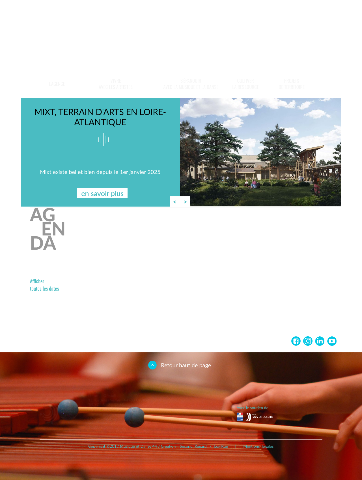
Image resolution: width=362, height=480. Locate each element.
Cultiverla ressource (245, 83)
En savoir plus (306, 49)
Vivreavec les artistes (116, 83)
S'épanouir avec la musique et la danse (190, 83)
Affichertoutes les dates (44, 284)
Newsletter (298, 15)
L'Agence (57, 83)
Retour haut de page (186, 365)
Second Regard (193, 446)
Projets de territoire (292, 83)
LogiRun (221, 446)
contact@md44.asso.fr (119, 409)
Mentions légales (258, 446)
